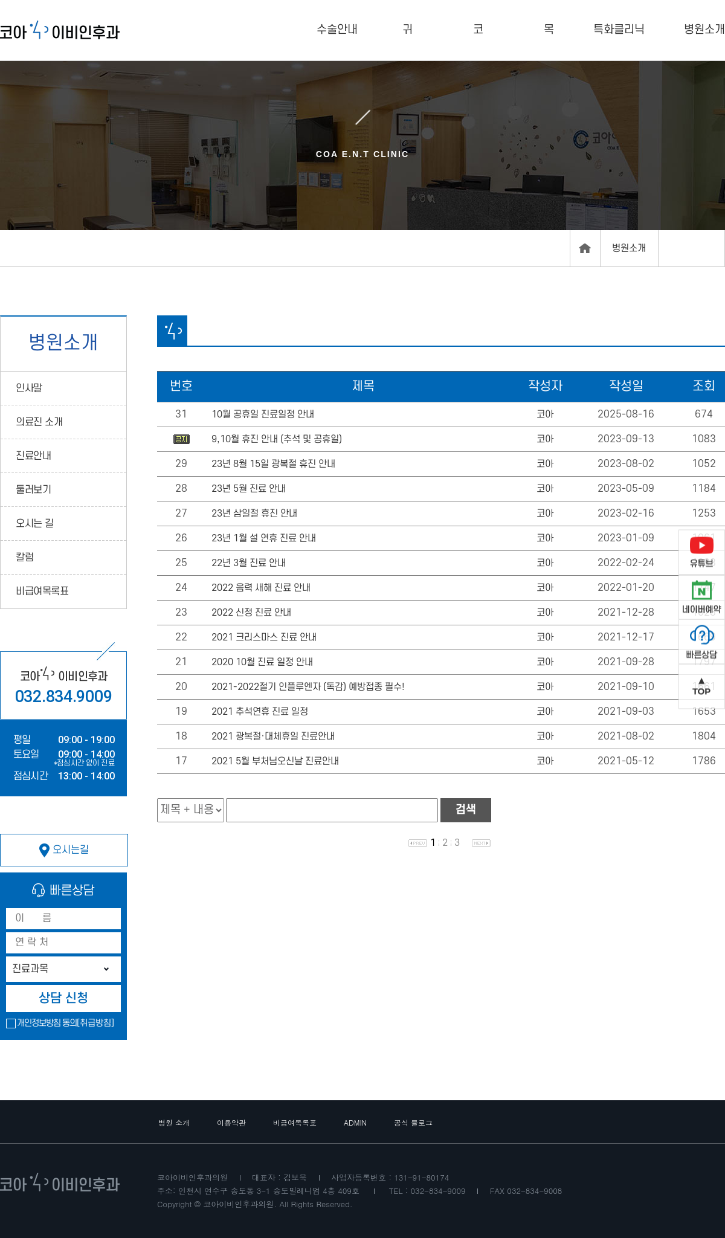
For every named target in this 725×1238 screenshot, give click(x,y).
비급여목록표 (42, 591)
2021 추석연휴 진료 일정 (259, 711)
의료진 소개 (39, 422)
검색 (466, 810)
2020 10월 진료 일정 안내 (262, 662)
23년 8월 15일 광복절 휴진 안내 (273, 464)
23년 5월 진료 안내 (248, 488)
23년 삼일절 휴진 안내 (254, 513)
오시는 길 (35, 523)
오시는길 (64, 850)
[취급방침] (95, 1023)
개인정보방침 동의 (47, 1023)
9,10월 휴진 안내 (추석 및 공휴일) (276, 439)
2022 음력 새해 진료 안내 (261, 587)
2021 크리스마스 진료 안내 (264, 637)
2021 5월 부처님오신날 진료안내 (275, 761)
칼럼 (24, 557)
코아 (544, 414)
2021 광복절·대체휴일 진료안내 (273, 736)
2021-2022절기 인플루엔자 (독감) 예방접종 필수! (308, 687)
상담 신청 (63, 998)
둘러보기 (33, 490)
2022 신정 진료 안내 (251, 612)
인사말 (29, 388)
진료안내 (33, 456)
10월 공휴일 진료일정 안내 (262, 414)
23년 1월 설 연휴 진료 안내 (263, 538)
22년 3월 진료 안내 (248, 563)
